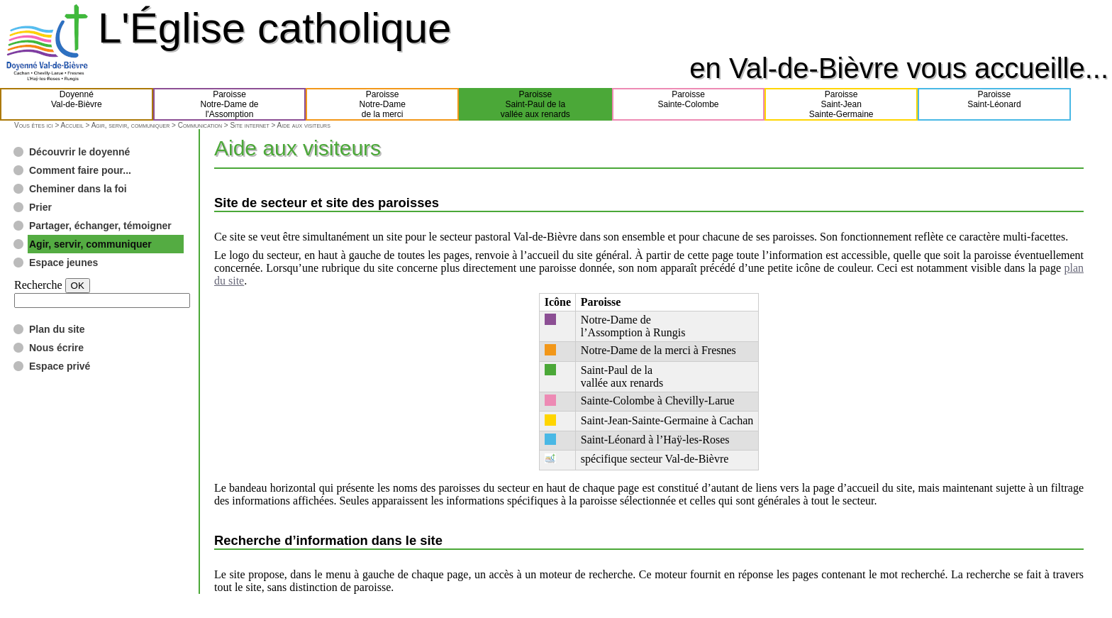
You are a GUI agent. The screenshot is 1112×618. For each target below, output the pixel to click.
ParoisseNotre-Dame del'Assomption (229, 104)
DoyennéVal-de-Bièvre (76, 104)
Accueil (71, 125)
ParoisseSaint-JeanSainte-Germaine (841, 104)
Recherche (38, 285)
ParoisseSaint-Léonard (994, 104)
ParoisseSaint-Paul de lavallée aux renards (535, 104)
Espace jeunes (63, 262)
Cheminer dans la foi (78, 188)
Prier (40, 207)
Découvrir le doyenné (79, 152)
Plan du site (57, 329)
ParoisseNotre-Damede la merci (383, 104)
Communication (200, 125)
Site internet (249, 125)
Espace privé (59, 366)
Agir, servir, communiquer (130, 125)
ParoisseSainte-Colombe (688, 104)
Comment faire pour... (80, 170)
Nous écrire (56, 347)
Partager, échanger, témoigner (100, 225)
